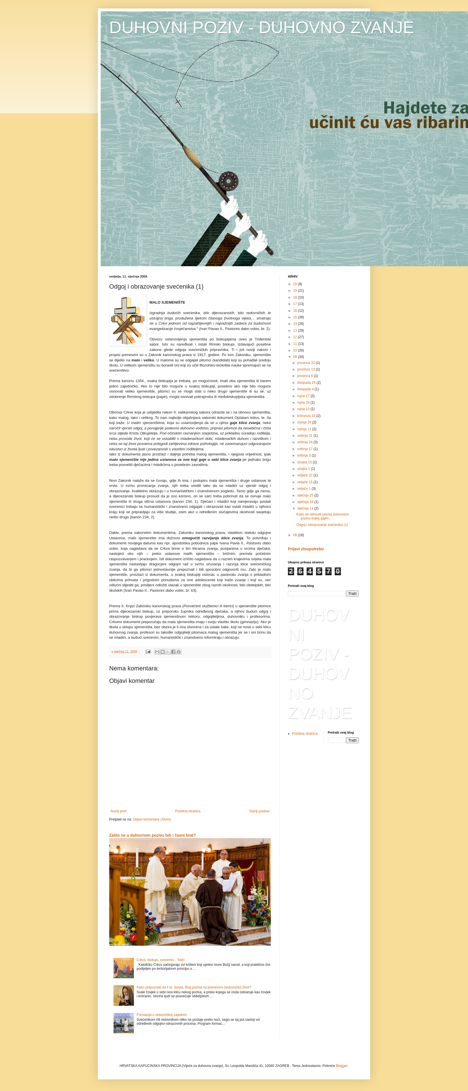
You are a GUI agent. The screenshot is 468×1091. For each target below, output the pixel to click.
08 (295, 535)
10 (295, 350)
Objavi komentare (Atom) (151, 819)
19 (295, 291)
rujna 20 (304, 402)
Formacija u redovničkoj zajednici (162, 1015)
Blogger (341, 1066)
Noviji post (118, 811)
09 (295, 357)
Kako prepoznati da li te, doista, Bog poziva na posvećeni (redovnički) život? (194, 987)
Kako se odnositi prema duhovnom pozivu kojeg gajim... (322, 516)
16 (295, 311)
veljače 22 (305, 475)
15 (295, 317)
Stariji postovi (259, 811)
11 (295, 344)
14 (295, 324)
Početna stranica (187, 811)
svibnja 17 (305, 449)
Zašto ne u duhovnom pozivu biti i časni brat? (152, 835)
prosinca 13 (306, 369)
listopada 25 (307, 383)
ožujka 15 (305, 462)
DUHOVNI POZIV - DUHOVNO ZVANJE (261, 27)
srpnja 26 (304, 422)
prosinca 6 (305, 376)
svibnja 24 (305, 442)
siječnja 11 (305, 508)
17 (295, 304)
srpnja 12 (304, 429)
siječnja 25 (305, 495)
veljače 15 (305, 482)
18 (295, 297)
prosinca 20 (306, 363)
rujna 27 (304, 396)
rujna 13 (304, 409)
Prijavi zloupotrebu (306, 549)
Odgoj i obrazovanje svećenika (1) (322, 525)
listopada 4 (306, 389)
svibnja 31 (305, 436)
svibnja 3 (304, 455)
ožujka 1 (304, 469)
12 (295, 337)
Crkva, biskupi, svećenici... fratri (161, 960)
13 (295, 331)
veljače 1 (304, 489)
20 (295, 284)
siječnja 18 (305, 502)
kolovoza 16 (306, 416)
